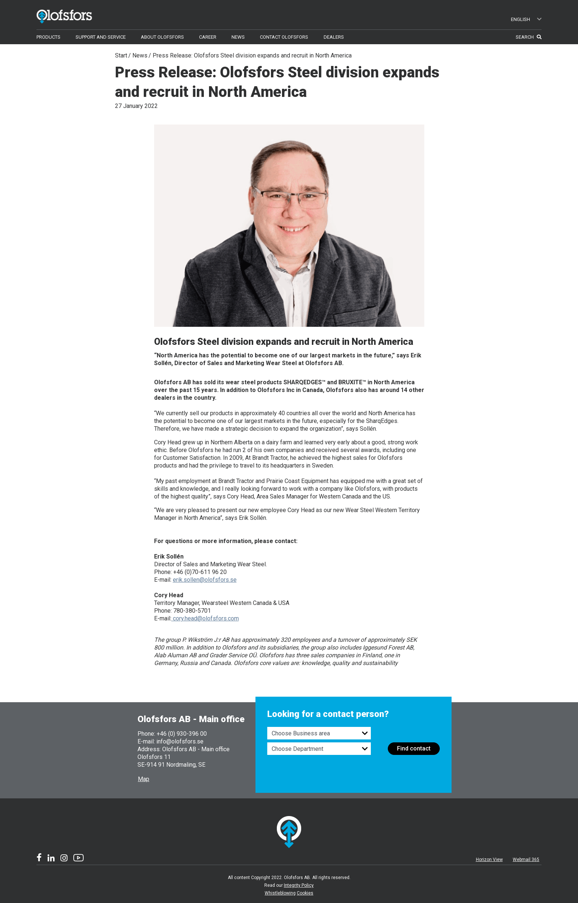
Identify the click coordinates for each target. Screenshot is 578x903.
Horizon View (489, 859)
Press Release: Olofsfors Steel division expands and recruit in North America (252, 55)
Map (143, 779)
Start (121, 55)
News (139, 55)
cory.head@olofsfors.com (205, 618)
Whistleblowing (280, 893)
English (526, 19)
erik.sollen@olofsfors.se (205, 579)
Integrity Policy (299, 885)
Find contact (414, 748)
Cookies (305, 893)
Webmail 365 (526, 859)
